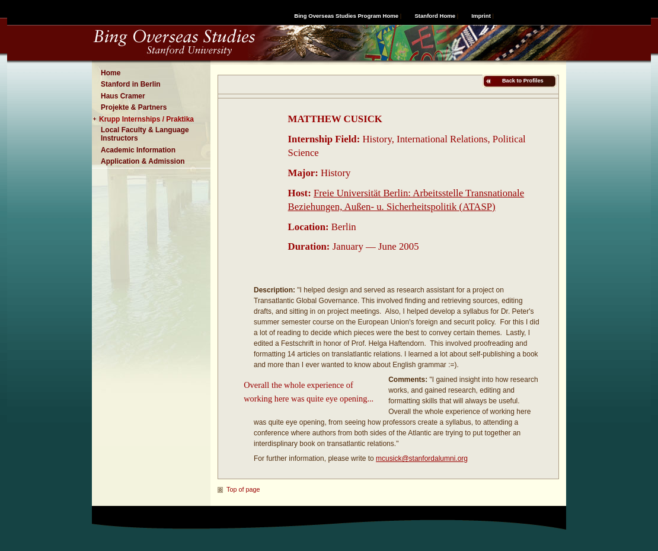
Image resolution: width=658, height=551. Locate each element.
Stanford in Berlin (131, 84)
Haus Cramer (123, 96)
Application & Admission (143, 161)
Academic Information (138, 150)
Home (110, 73)
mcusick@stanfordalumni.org (422, 458)
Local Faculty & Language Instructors (145, 134)
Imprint (481, 15)
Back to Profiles (521, 81)
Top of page (243, 489)
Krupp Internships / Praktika (146, 119)
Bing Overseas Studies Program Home (346, 15)
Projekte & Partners (134, 107)
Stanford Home (434, 15)
